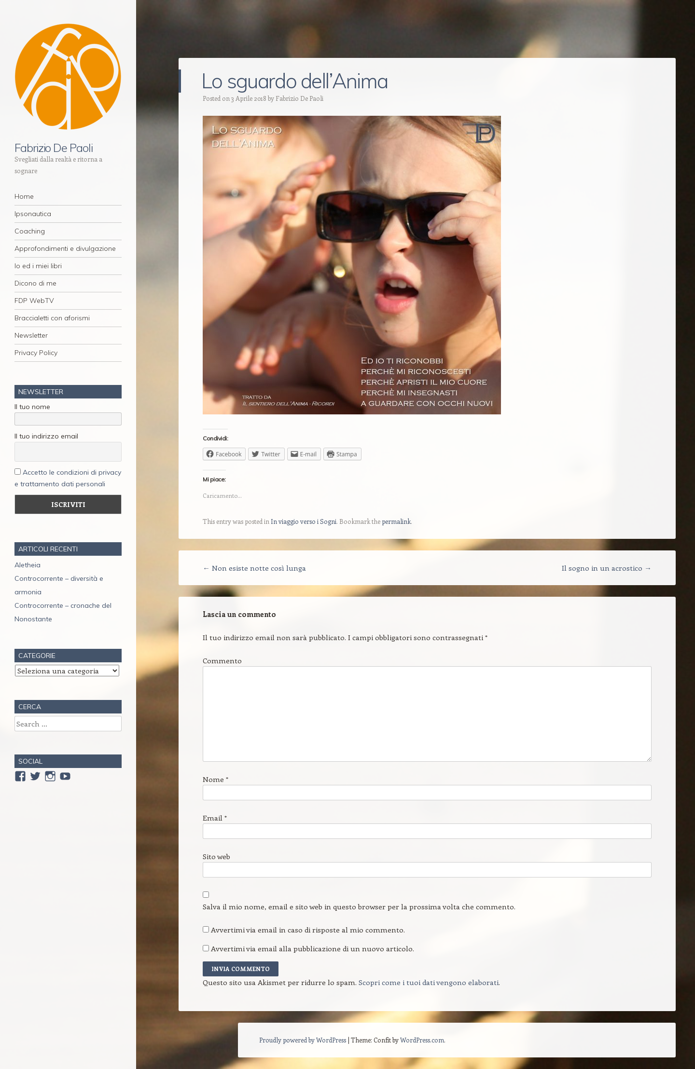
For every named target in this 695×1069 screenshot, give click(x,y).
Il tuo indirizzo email (46, 436)
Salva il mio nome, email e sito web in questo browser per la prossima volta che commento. (359, 906)
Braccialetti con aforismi (52, 318)
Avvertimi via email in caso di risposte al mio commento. (308, 929)
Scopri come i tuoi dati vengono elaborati (429, 982)
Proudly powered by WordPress (302, 1040)
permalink (396, 521)
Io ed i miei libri (38, 265)
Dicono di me (35, 283)
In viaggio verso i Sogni (303, 521)
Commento (222, 660)
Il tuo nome (32, 406)
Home (24, 196)
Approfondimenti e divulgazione (65, 248)
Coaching (29, 231)
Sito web (216, 856)
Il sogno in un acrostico (607, 568)
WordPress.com (422, 1040)
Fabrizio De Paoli (53, 147)
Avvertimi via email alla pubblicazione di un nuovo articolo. (312, 948)
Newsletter (31, 335)
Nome (215, 779)
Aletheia (27, 565)
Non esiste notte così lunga (254, 568)
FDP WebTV (34, 300)
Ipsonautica (32, 213)
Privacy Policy (35, 352)
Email (215, 817)
